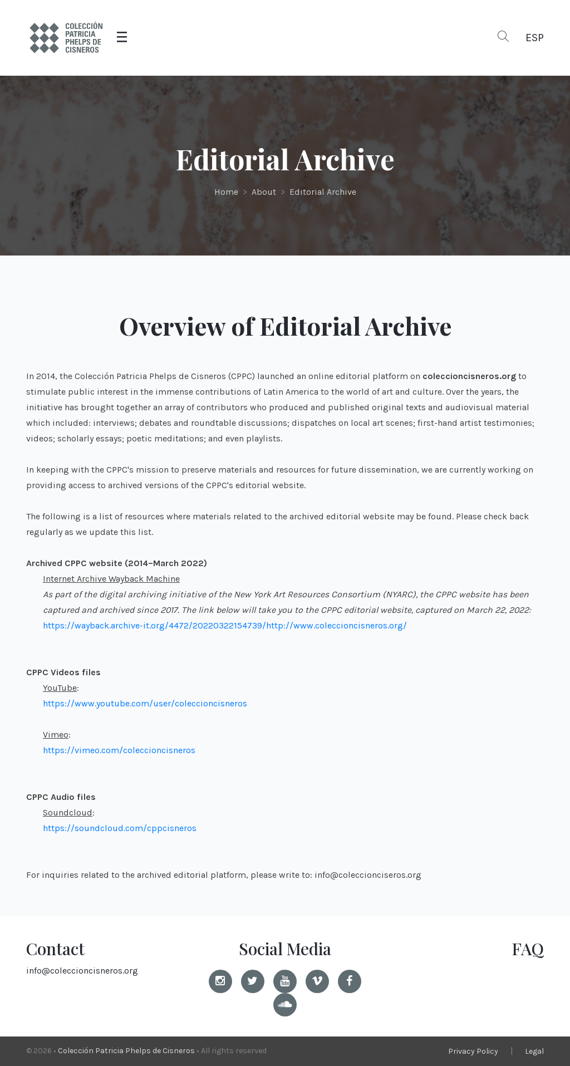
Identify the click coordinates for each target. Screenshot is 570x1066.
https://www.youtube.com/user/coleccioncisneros (145, 703)
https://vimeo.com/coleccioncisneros (119, 750)
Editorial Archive (322, 191)
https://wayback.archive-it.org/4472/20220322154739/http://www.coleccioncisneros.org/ (225, 625)
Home (226, 191)
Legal (534, 1051)
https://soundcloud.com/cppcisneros (119, 828)
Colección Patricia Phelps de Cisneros (126, 1050)
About (264, 191)
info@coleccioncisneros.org (82, 970)
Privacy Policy (473, 1051)
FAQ (528, 948)
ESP (534, 37)
